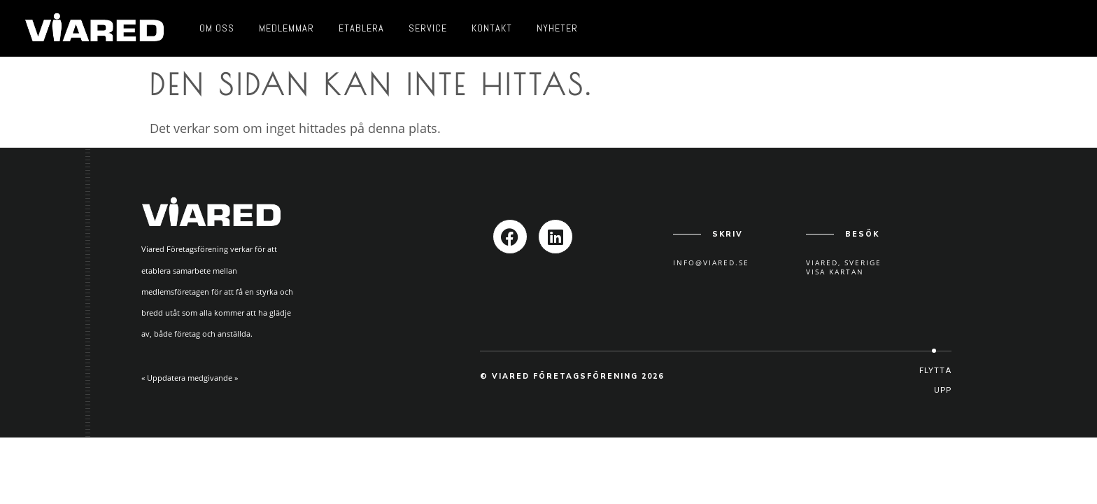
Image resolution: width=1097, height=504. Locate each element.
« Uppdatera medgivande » (189, 377)
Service (428, 28)
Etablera (361, 28)
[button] (933, 380)
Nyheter (557, 28)
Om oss (216, 28)
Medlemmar (286, 28)
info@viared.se (711, 262)
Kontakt (492, 28)
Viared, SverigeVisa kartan (844, 267)
